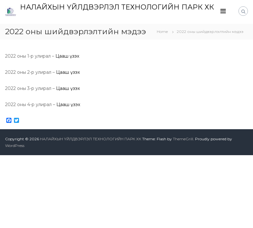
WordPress (14, 145)
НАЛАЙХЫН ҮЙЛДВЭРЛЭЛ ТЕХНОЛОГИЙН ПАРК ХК (117, 7)
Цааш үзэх (67, 56)
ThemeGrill (183, 138)
